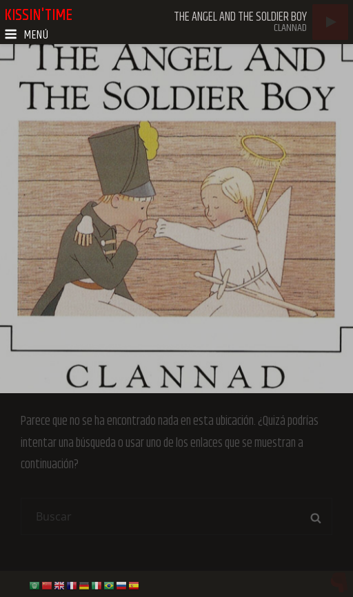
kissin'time (38, 15)
